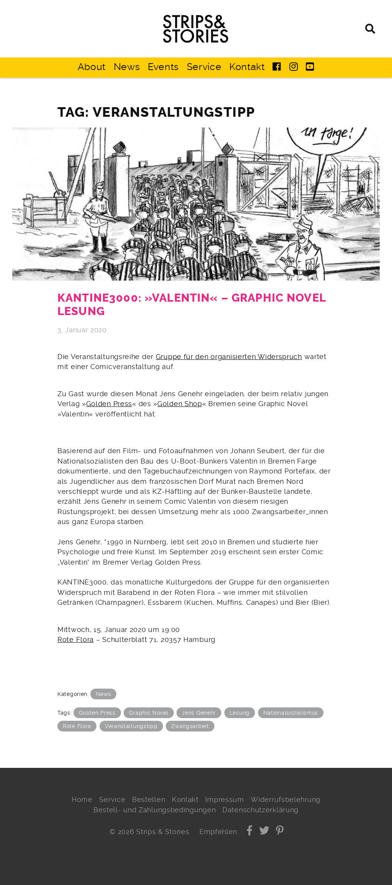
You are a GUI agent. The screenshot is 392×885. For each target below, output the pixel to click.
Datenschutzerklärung (260, 810)
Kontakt (247, 66)
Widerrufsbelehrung (285, 799)
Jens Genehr (199, 713)
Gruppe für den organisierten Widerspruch (229, 357)
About (92, 66)
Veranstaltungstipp (131, 726)
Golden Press (109, 404)
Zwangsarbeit (190, 726)
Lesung (240, 713)
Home (82, 799)
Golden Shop (179, 404)
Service (204, 66)
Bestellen (148, 799)
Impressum (224, 799)
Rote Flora (75, 639)
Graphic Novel (148, 713)
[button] (250, 832)
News (127, 66)
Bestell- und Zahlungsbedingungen (154, 810)
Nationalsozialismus (290, 713)
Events (163, 66)
